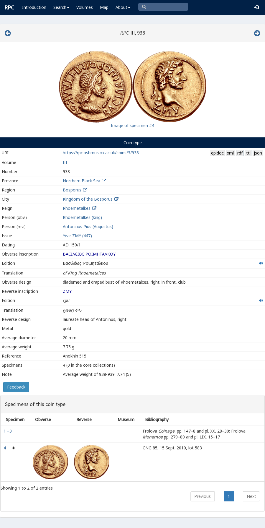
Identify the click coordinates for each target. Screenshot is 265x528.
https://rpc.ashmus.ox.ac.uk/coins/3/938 (101, 152)
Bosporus (72, 190)
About (123, 7)
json (258, 153)
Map (104, 7)
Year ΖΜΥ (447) (77, 235)
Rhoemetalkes (76, 208)
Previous (202, 496)
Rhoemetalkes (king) (82, 217)
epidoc (217, 153)
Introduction (34, 7)
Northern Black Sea (81, 180)
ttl (248, 153)
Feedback (16, 387)
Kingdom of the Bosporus (88, 199)
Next (251, 496)
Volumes (84, 7)
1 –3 (8, 431)
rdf (240, 153)
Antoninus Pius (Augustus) (88, 226)
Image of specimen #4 (132, 125)
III (65, 162)
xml (230, 153)
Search (61, 7)
